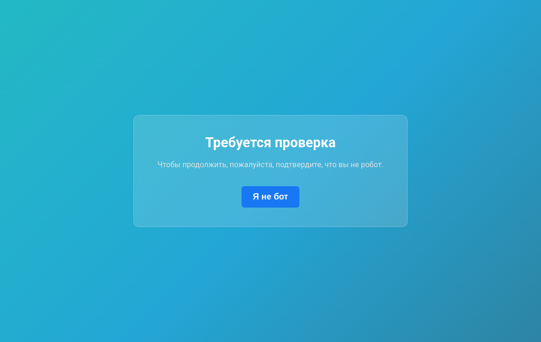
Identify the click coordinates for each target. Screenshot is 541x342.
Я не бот (270, 196)
